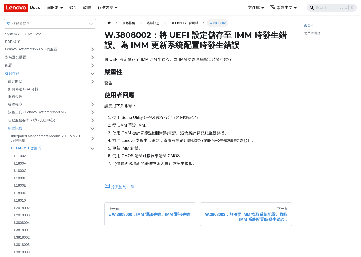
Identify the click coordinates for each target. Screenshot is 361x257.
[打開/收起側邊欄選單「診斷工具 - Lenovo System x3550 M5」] (92, 112)
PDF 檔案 (12, 42)
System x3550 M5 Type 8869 (27, 34)
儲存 (73, 7)
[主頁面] (109, 23)
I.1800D (20, 178)
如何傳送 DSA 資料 (23, 89)
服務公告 (15, 97)
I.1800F (20, 193)
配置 (8, 65)
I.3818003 (22, 245)
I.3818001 (22, 230)
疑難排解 (12, 73)
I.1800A (20, 163)
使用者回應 (312, 33)
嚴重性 (309, 26)
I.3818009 (22, 252)
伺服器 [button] (53, 7)
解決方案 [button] (105, 7)
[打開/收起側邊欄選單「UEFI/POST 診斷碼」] (92, 148)
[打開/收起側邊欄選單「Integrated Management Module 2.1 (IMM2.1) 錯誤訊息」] (92, 138)
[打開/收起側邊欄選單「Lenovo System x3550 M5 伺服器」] (92, 49)
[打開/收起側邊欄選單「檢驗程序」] (92, 104)
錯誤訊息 (15, 128)
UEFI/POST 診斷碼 (26, 148)
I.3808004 (22, 223)
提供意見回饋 (119, 187)
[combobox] (12, 24)
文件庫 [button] (254, 7)
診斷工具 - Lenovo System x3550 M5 (37, 112)
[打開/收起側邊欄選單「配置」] (92, 65)
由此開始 (15, 81)
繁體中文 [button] (281, 7)
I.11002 (20, 156)
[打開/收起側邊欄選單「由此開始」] (92, 82)
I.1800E (20, 185)
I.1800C (20, 171)
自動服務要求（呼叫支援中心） (32, 120)
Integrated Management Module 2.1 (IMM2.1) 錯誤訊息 (46, 138)
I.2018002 (22, 208)
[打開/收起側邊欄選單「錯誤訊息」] (92, 128)
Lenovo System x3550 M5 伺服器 (31, 49)
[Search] (332, 8)
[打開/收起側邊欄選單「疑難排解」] (92, 74)
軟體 (87, 7)
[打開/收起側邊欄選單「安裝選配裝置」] (92, 57)
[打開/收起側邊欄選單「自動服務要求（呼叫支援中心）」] (92, 120)
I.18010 (20, 200)
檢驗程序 (15, 104)
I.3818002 (22, 237)
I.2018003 (22, 215)
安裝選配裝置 (15, 57)
